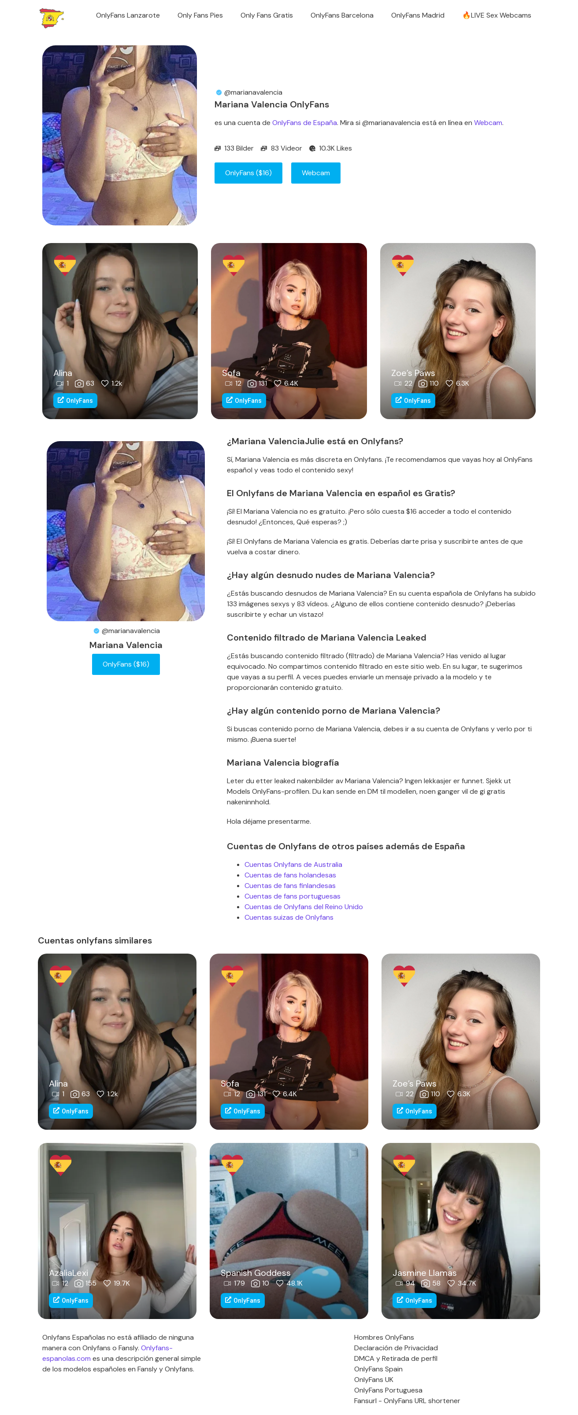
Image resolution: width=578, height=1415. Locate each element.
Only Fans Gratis (267, 15)
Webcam (488, 122)
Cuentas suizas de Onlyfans (289, 917)
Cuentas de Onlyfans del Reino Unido (304, 906)
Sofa (231, 373)
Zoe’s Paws (413, 373)
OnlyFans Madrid (418, 15)
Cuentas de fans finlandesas (290, 885)
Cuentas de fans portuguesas (293, 896)
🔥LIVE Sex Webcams (496, 15)
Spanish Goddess (256, 1273)
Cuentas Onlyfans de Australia (293, 864)
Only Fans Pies (200, 15)
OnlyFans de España (304, 122)
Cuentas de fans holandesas (290, 875)
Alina (62, 373)
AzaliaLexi (68, 1273)
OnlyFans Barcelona (342, 15)
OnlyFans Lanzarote (128, 15)
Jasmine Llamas (425, 1273)
